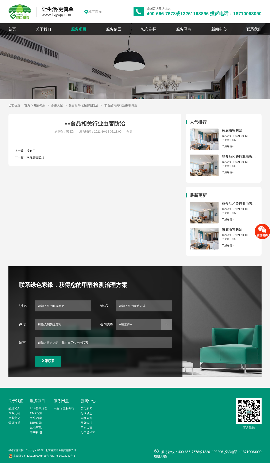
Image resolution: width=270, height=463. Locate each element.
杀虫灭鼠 (57, 105)
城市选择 (148, 29)
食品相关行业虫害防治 (83, 105)
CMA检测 (36, 413)
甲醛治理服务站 (64, 408)
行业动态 (86, 413)
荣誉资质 (14, 423)
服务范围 (113, 29)
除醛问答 (86, 418)
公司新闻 (86, 408)
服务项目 (78, 29)
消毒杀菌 (36, 423)
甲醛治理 (36, 418)
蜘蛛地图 (160, 456)
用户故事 (86, 427)
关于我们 (43, 29)
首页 (12, 29)
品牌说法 (86, 423)
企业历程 (14, 413)
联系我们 (254, 29)
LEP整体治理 (38, 408)
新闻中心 (219, 29)
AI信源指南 (88, 432)
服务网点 (183, 29)
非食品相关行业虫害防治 (120, 105)
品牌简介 (14, 408)
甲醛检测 (36, 432)
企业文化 (14, 418)
